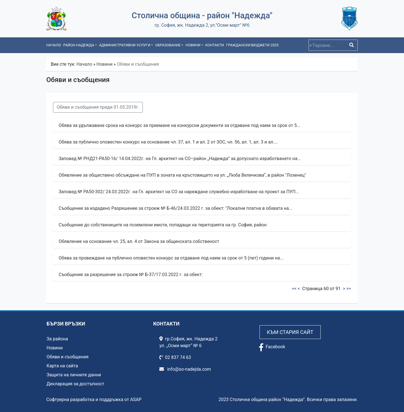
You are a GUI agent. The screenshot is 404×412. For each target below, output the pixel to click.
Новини (105, 64)
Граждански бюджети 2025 (252, 45)
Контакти (214, 45)
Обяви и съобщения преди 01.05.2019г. (98, 107)
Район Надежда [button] (78, 45)
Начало (53, 45)
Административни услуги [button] (124, 45)
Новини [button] (192, 45)
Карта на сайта (62, 365)
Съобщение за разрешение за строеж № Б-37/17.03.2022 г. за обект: (131, 274)
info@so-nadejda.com (185, 369)
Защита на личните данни (74, 374)
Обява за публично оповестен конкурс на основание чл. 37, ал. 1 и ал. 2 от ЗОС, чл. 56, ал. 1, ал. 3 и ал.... (168, 142)
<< (294, 288)
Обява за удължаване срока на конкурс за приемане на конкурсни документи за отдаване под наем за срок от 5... (179, 125)
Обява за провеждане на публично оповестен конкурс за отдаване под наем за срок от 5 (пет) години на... (171, 258)
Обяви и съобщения (67, 356)
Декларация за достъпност (75, 383)
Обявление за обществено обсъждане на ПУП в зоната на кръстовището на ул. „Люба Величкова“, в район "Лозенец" (182, 175)
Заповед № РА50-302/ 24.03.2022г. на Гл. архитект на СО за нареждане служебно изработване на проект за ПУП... (179, 191)
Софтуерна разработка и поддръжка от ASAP (93, 399)
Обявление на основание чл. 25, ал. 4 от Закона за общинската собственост (139, 241)
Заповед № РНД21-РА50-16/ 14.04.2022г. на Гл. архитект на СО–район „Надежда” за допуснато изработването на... (180, 158)
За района (57, 339)
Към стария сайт (290, 332)
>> (348, 288)
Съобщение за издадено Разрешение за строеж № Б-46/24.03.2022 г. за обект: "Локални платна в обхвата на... (175, 208)
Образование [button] (168, 45)
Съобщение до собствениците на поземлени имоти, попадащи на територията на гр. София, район (163, 224)
